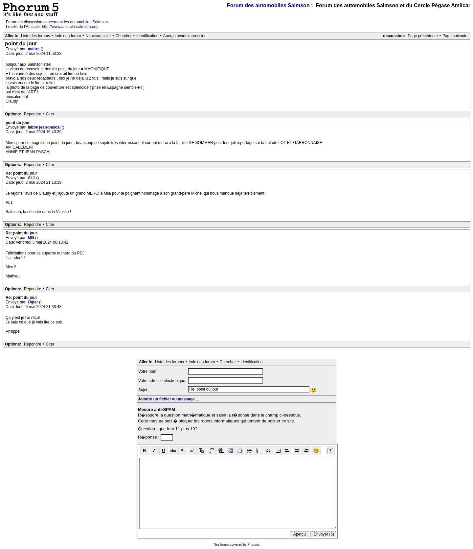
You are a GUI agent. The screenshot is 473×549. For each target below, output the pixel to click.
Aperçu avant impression (185, 36)
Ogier (33, 302)
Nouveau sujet (98, 36)
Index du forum (68, 36)
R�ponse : (149, 437)
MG (31, 237)
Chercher (123, 36)
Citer (50, 114)
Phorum (253, 544)
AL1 (32, 178)
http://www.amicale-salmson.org (70, 26)
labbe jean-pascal (44, 127)
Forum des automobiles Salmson (268, 5)
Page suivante (454, 36)
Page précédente (423, 36)
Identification (147, 36)
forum (224, 544)
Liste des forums (35, 36)
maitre (34, 49)
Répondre (32, 114)
